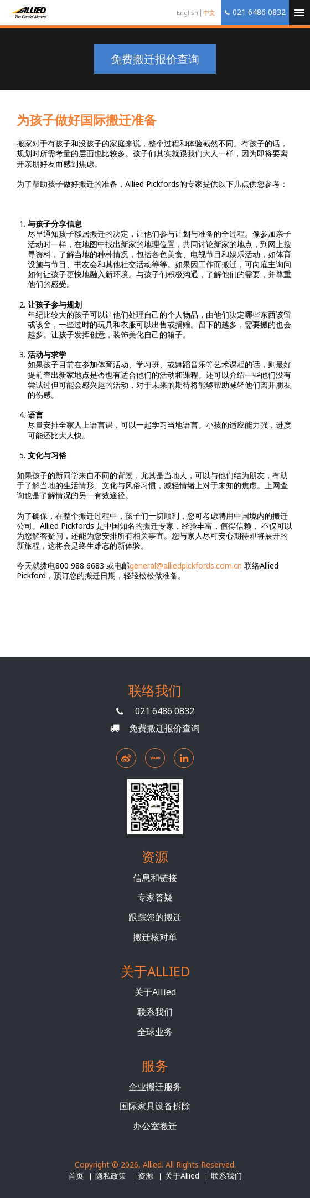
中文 (209, 12)
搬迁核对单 (155, 937)
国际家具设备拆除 (155, 1106)
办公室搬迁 (155, 1126)
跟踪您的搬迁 (155, 917)
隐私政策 (110, 1176)
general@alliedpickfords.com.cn (186, 565)
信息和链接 (155, 878)
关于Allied (155, 992)
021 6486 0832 (164, 711)
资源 (145, 1176)
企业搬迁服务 (155, 1087)
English (187, 12)
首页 (76, 1176)
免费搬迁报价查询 (155, 59)
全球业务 (155, 1032)
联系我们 (155, 1012)
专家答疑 (155, 897)
